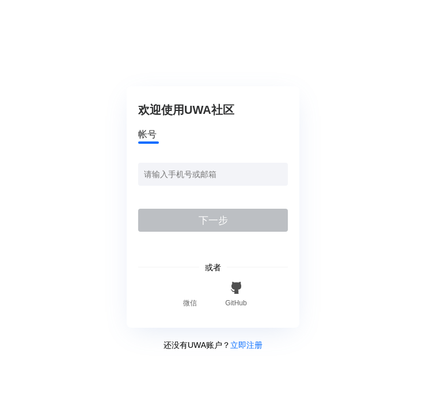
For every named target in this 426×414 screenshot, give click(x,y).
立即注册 (246, 345)
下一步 (213, 220)
